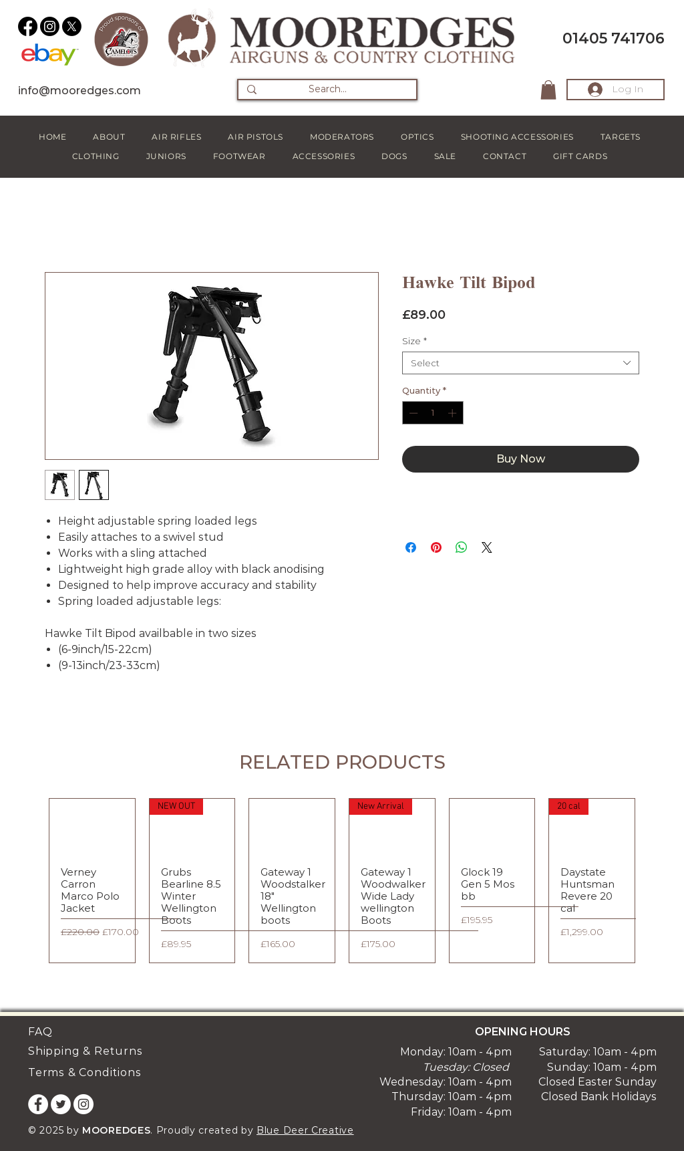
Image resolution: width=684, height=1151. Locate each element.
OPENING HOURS (522, 1031)
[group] (342, 880)
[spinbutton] (432, 413)
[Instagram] (49, 26)
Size (414, 341)
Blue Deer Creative (305, 1130)
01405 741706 (613, 38)
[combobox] (520, 363)
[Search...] (327, 90)
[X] (71, 26)
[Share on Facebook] (411, 547)
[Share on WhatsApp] (462, 547)
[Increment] (454, 413)
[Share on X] (487, 547)
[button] (548, 90)
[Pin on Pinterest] (436, 547)
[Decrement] (412, 413)
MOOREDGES (116, 1130)
